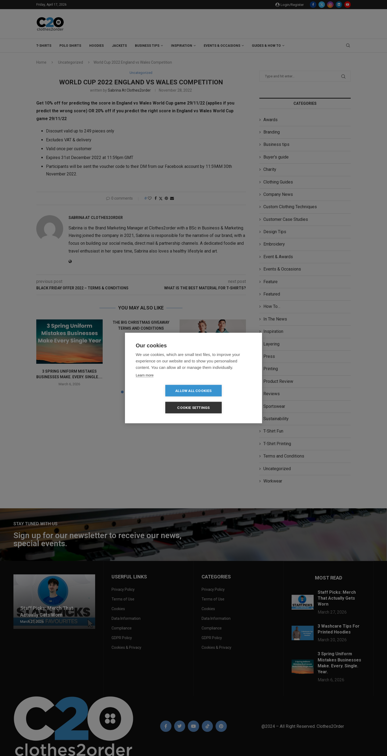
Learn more (144, 383)
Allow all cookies (162, 399)
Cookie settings (224, 399)
